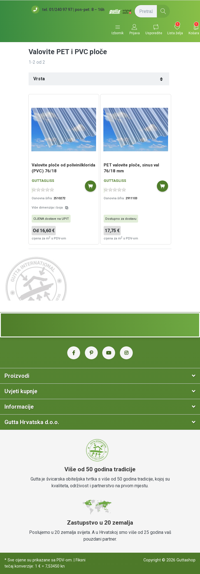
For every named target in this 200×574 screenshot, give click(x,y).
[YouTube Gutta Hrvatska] (108, 352)
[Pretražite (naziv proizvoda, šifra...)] (152, 11)
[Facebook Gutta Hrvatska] (73, 352)
